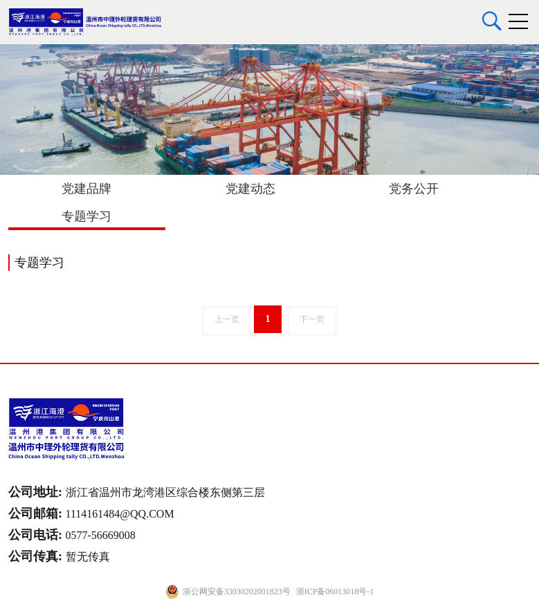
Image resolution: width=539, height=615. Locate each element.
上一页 (226, 319)
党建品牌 (86, 189)
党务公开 (414, 189)
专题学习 (86, 216)
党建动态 (250, 189)
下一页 (312, 319)
